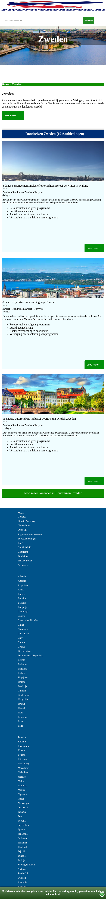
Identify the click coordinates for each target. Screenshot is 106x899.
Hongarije (23, 699)
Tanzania (22, 842)
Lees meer (10, 115)
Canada (21, 616)
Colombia (23, 629)
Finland (22, 682)
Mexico (22, 790)
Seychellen (23, 825)
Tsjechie (22, 851)
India (20, 712)
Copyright (23, 552)
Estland (21, 673)
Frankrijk (22, 686)
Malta (21, 781)
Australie (22, 882)
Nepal (21, 798)
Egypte (21, 660)
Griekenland (24, 695)
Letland (22, 755)
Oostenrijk (23, 807)
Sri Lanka (23, 834)
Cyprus (21, 646)
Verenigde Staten (26, 864)
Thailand (22, 847)
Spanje (21, 829)
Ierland (21, 704)
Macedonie (23, 768)
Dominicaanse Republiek (30, 655)
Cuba (20, 638)
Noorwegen (23, 803)
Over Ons (22, 530)
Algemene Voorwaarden (30, 534)
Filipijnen (22, 677)
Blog (20, 543)
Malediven (23, 772)
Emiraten (22, 664)
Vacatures (22, 565)
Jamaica (22, 737)
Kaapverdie (23, 746)
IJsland (21, 708)
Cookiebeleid (24, 547)
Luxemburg (23, 763)
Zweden (22, 878)
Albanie (22, 576)
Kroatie (21, 750)
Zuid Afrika (24, 873)
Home (5, 84)
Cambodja (23, 611)
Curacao (22, 642)
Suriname (22, 838)
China (21, 624)
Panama (22, 812)
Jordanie (22, 741)
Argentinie (23, 585)
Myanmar (22, 794)
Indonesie (22, 717)
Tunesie (22, 856)
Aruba (21, 589)
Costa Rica (23, 633)
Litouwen (22, 759)
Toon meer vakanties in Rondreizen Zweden (53, 493)
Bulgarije (22, 607)
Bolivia (21, 594)
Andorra (22, 581)
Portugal (22, 820)
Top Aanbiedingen (27, 538)
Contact (22, 516)
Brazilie (22, 603)
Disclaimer (23, 556)
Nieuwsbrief (24, 525)
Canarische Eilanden (28, 620)
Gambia (22, 690)
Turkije (21, 860)
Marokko (22, 785)
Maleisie (22, 776)
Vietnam (22, 869)
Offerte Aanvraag (26, 521)
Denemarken (24, 651)
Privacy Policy (25, 560)
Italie (20, 726)
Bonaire (22, 598)
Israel (20, 721)
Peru (20, 816)
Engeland (22, 668)
